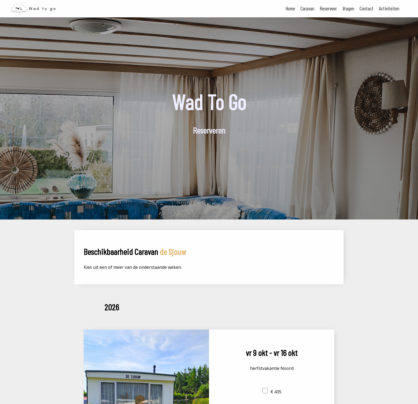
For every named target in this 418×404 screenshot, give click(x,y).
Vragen (348, 8)
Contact (366, 8)
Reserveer (328, 8)
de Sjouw (173, 251)
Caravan (307, 8)
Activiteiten (389, 8)
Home (290, 8)
